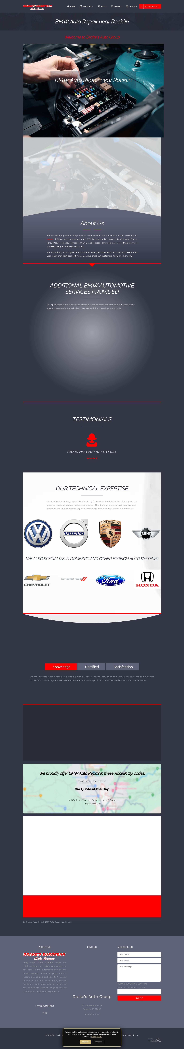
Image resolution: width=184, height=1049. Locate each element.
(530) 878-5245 (92, 1014)
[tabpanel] (92, 679)
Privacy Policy (96, 1037)
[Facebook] (43, 1012)
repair (50, 239)
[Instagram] (46, 1012)
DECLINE (98, 1042)
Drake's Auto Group (34, 922)
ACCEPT (85, 1042)
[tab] (61, 666)
